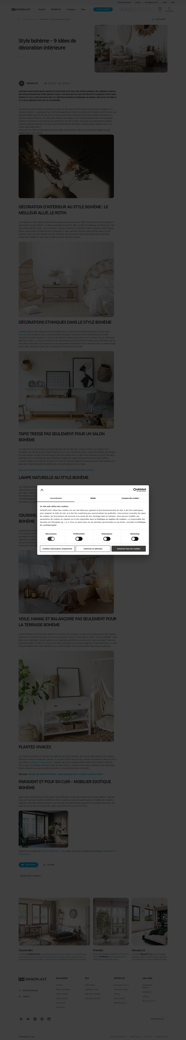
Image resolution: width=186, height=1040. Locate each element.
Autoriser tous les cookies (128, 549)
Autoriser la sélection (93, 549)
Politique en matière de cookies (112, 519)
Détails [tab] (93, 498)
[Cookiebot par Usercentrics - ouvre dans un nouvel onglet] (135, 490)
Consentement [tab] (56, 498)
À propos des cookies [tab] (130, 498)
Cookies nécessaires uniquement (57, 549)
